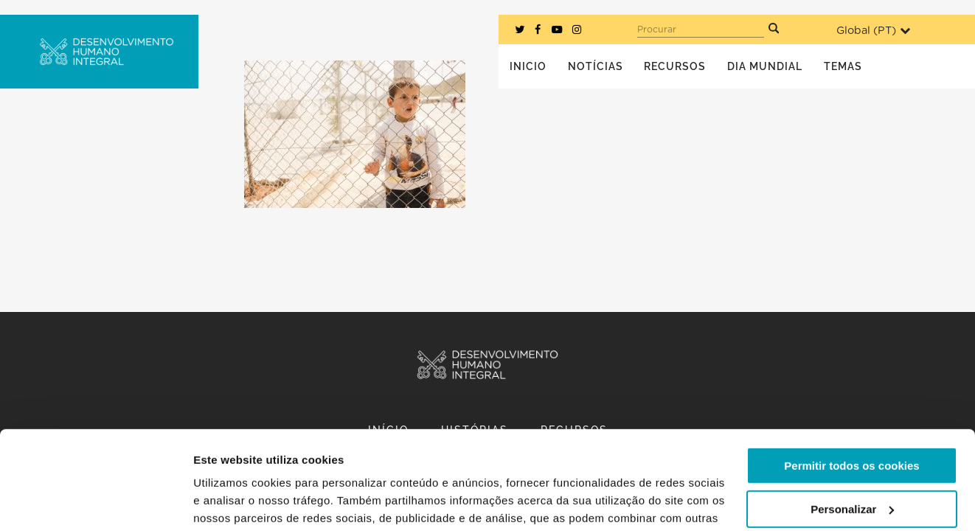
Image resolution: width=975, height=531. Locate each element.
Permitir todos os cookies (851, 373)
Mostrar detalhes (238, 502)
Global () (873, 30)
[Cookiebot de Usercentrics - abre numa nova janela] (95, 502)
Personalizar (852, 416)
